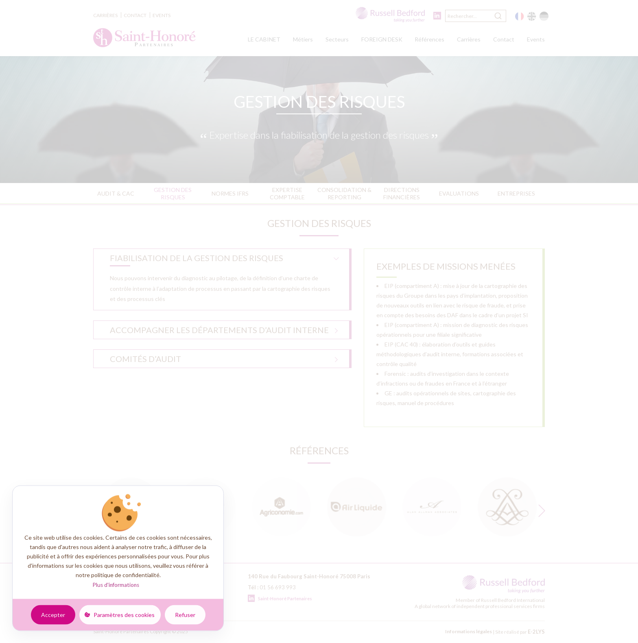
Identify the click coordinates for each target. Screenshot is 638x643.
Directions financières (401, 193)
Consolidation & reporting (344, 193)
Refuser (185, 614)
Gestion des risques (173, 193)
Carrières (105, 15)
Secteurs (337, 39)
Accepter (53, 614)
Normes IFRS (230, 193)
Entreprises (516, 193)
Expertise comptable (287, 193)
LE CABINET (264, 39)
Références (429, 39)
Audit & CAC (115, 193)
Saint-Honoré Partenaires (280, 598)
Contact (135, 15)
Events (161, 15)
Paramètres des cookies (124, 614)
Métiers (303, 39)
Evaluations (459, 193)
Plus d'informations (115, 585)
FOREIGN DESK (381, 39)
